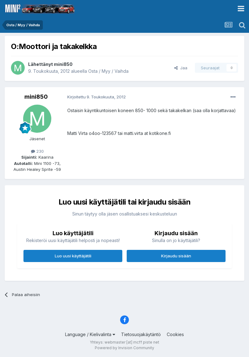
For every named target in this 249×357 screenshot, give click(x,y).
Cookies (175, 334)
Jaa (180, 67)
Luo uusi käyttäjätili (73, 255)
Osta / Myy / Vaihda (108, 71)
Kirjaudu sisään (176, 255)
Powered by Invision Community (124, 347)
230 (37, 151)
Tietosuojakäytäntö (141, 334)
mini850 (63, 64)
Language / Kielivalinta (90, 334)
